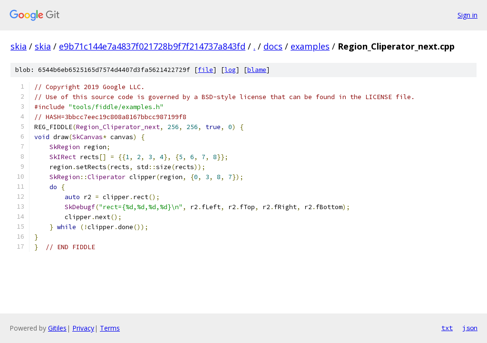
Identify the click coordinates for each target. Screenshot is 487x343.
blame (256, 70)
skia (18, 46)
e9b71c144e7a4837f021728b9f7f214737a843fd (152, 46)
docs (272, 46)
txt (447, 327)
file (205, 70)
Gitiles (57, 328)
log (230, 70)
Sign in (467, 15)
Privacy (83, 328)
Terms (110, 328)
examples (310, 46)
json (469, 327)
